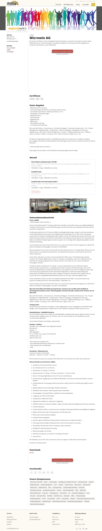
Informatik (81, 487)
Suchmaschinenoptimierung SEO (85, 498)
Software (72, 498)
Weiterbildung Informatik (59, 501)
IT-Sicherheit (63, 493)
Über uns (55, 517)
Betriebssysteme (82, 482)
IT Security (45, 493)
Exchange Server (57, 487)
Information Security (35, 490)
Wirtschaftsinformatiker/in (37, 504)
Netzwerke (66, 496)
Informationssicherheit (49, 490)
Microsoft (32, 496)
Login (76, 522)
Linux (88, 493)
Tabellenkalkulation (35, 501)
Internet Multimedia (68, 490)
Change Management (46, 484)
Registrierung (79, 519)
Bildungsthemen (12, 519)
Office (72, 496)
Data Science (77, 484)
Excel (49, 487)
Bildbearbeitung (34, 484)
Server (58, 498)
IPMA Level (83, 490)
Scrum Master (51, 498)
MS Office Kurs (58, 496)
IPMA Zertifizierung (35, 493)
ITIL (69, 493)
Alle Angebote (35, 192)
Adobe (45, 482)
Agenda (9, 524)
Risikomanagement (35, 498)
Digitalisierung (43, 487)
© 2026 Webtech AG (13, 528)
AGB (32, 452)
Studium (58, 4)
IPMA (76, 490)
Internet (59, 490)
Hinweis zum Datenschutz (62, 54)
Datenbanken (86, 484)
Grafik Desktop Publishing (70, 487)
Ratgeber (86, 4)
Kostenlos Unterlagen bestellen (62, 51)
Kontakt (77, 517)
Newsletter (10, 517)
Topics (78, 4)
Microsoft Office (41, 496)
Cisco (55, 484)
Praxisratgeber (33, 517)
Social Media (65, 498)
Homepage (10, 51)
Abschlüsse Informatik (36, 482)
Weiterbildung (68, 4)
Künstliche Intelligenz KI (78, 493)
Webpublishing (46, 501)
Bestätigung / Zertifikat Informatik (68, 482)
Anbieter (9, 522)
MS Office (49, 496)
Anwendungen (53, 482)
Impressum (55, 519)
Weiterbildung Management (75, 501)
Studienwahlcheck (34, 519)
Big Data (91, 482)
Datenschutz (33, 487)
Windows (86, 501)
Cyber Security (69, 484)
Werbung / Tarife (80, 524)
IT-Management (54, 493)
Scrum (44, 498)
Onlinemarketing (80, 496)
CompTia (60, 484)
